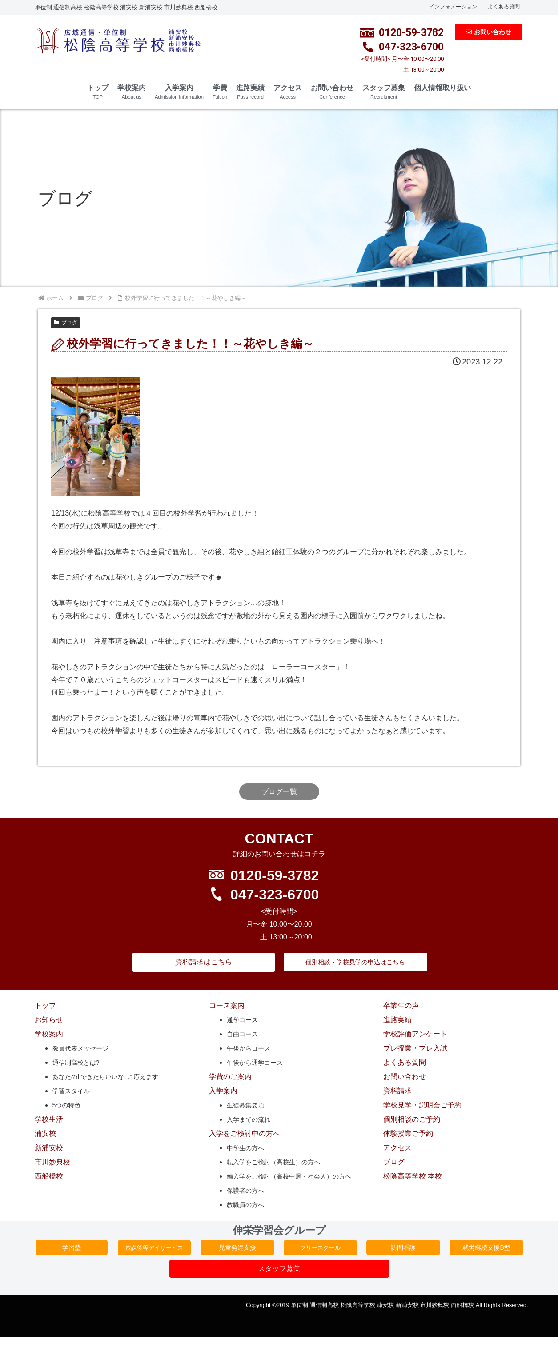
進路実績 (250, 92)
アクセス (287, 92)
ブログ (65, 323)
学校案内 (131, 92)
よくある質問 (504, 7)
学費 (220, 92)
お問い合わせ (332, 92)
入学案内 (179, 92)
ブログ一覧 (279, 791)
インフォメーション (453, 7)
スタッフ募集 (383, 92)
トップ (97, 92)
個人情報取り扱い (442, 88)
